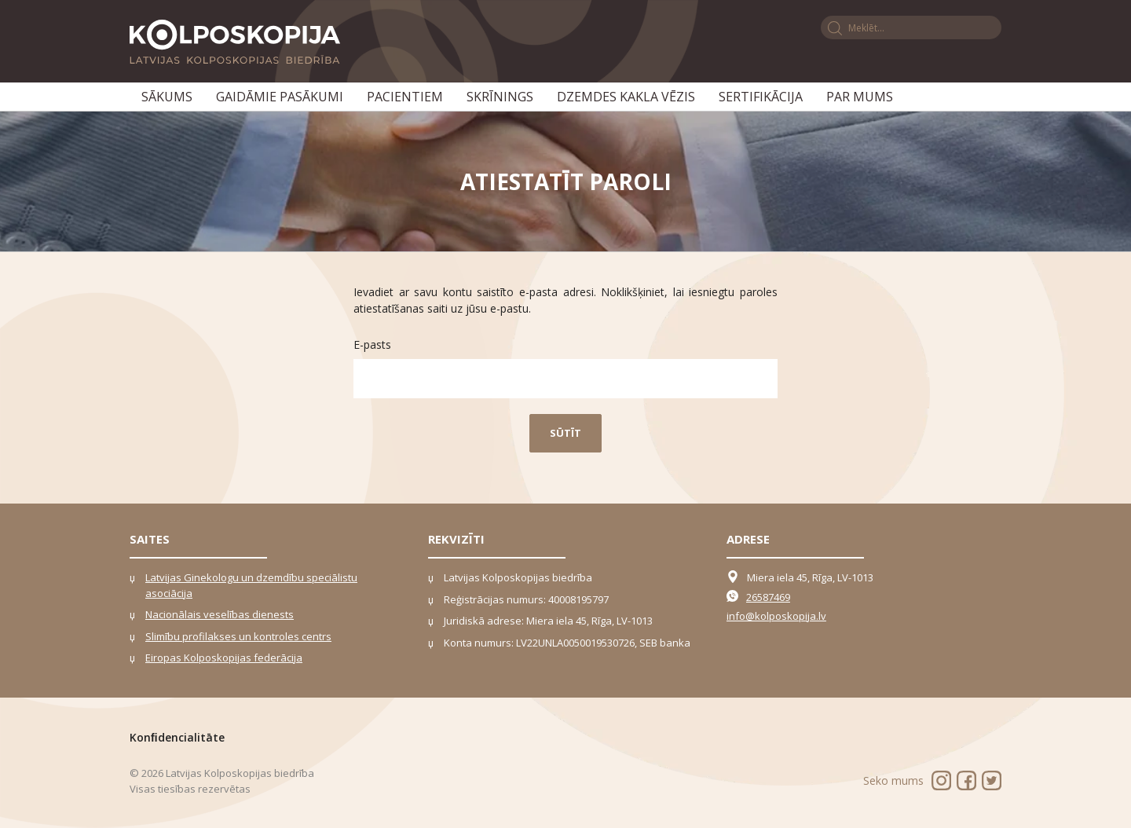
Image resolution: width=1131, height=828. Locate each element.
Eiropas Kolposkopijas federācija (223, 657)
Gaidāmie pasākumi (279, 96)
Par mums (859, 96)
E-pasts (372, 344)
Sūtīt (565, 433)
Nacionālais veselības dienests (219, 614)
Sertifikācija (761, 96)
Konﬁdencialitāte (177, 737)
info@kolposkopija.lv (776, 616)
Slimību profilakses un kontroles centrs (238, 636)
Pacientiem (405, 96)
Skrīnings (500, 96)
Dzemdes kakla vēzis (626, 96)
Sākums (166, 96)
